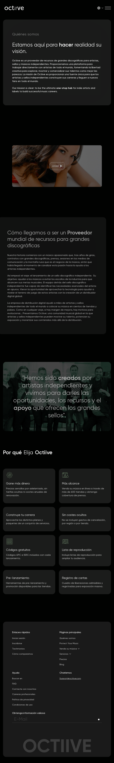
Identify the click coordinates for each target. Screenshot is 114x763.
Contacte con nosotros (24, 689)
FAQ (14, 683)
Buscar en (17, 678)
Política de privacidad (23, 699)
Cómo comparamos (22, 654)
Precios (63, 659)
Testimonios (18, 648)
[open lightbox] (57, 171)
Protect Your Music (69, 643)
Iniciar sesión (18, 638)
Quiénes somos (67, 638)
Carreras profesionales (23, 694)
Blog (62, 664)
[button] (100, 8)
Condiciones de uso (22, 704)
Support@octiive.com (70, 678)
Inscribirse (17, 643)
